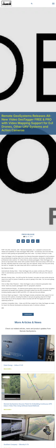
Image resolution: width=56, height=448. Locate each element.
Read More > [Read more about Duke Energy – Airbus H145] (8, 369)
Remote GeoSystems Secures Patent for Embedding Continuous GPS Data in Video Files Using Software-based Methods (28, 405)
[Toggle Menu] (53, 3)
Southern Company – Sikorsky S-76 (16, 444)
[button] (31, 3)
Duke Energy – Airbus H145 (13, 365)
